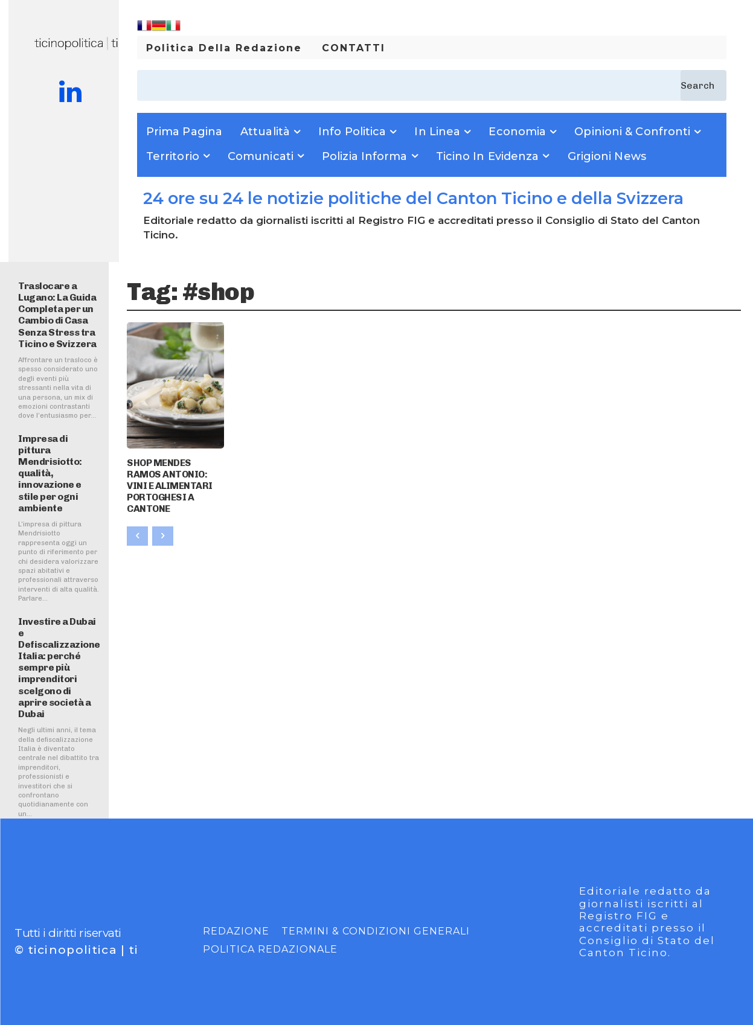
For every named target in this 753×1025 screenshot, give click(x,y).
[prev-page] (137, 530)
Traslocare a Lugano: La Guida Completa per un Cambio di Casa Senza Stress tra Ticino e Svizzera (57, 315)
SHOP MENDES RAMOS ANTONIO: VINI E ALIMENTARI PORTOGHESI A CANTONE (173, 482)
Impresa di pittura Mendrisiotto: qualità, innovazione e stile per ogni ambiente (50, 473)
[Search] (703, 85)
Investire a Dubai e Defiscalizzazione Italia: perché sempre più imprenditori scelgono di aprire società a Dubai (59, 668)
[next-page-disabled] (162, 530)
